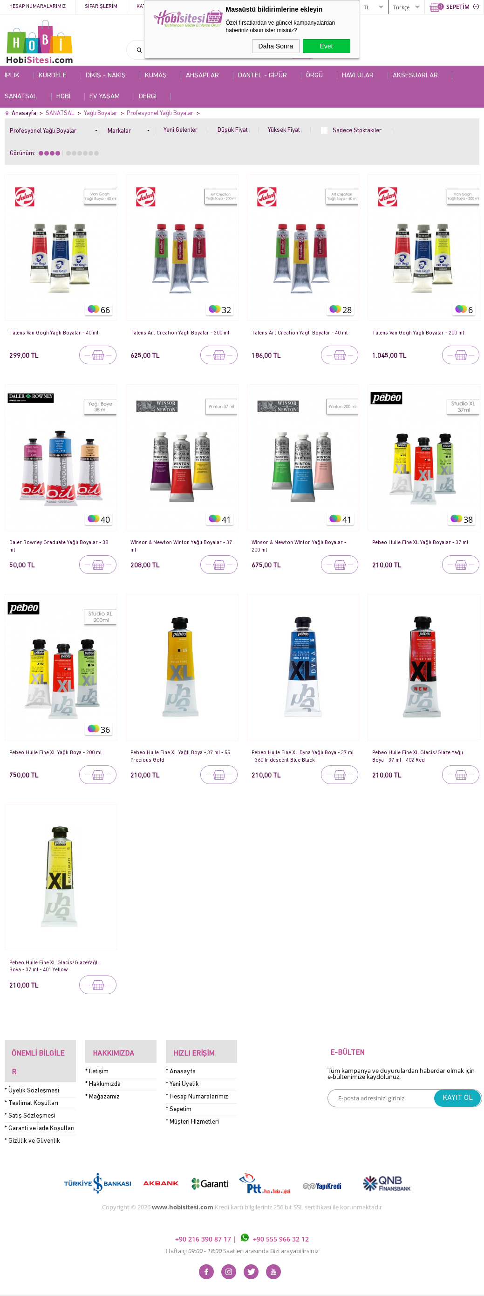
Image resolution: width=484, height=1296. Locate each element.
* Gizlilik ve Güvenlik (32, 1119)
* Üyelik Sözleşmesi (32, 1068)
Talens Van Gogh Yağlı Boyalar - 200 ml (423, 333)
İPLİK (12, 75)
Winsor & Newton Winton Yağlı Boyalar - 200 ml (301, 545)
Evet (326, 46)
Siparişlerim (101, 6)
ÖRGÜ (314, 75)
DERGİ (148, 96)
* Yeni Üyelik (182, 1076)
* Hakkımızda (103, 1076)
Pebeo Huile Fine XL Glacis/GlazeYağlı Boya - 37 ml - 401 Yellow (58, 966)
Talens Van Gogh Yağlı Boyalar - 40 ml (58, 333)
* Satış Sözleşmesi (30, 1094)
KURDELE (53, 75)
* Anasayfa (181, 1064)
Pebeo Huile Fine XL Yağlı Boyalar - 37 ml (421, 545)
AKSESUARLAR (415, 75)
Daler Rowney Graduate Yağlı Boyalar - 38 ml (59, 545)
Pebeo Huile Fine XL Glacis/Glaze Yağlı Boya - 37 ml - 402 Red (421, 756)
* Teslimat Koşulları (31, 1081)
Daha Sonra (276, 46)
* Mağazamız (102, 1089)
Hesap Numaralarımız (37, 6)
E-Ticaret (213, 1284)
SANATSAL (21, 96)
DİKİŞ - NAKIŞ (106, 75)
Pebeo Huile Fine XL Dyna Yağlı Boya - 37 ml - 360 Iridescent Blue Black (301, 756)
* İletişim (97, 1064)
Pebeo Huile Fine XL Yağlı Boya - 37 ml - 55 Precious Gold (180, 756)
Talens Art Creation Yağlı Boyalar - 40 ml (300, 336)
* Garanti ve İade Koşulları (40, 1106)
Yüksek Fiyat (284, 130)
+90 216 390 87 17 (204, 1217)
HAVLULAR (358, 75)
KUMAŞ (156, 75)
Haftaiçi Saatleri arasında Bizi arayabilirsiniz (242, 1229)
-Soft (193, 1284)
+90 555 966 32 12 (275, 1217)
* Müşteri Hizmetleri (192, 1114)
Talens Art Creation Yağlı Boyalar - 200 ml (180, 336)
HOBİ (63, 96)
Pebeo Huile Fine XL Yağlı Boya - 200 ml (56, 756)
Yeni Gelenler (181, 130)
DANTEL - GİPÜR (262, 75)
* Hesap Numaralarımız (197, 1089)
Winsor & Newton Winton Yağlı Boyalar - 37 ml (180, 545)
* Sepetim (178, 1101)
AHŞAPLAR (202, 75)
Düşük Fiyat (233, 130)
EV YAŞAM (104, 96)
